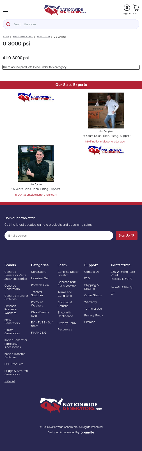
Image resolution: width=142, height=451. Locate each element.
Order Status (93, 295)
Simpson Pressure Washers (11, 310)
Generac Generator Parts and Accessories (16, 275)
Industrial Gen (40, 278)
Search (8, 24)
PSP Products (14, 364)
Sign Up (127, 235)
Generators (38, 272)
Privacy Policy (67, 323)
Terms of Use (93, 308)
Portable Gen (40, 285)
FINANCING (38, 332)
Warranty (90, 302)
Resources (65, 329)
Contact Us (91, 272)
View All (10, 381)
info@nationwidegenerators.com (106, 141)
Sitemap (89, 322)
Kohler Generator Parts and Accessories (16, 344)
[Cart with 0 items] (136, 10)
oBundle (87, 432)
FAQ (87, 278)
